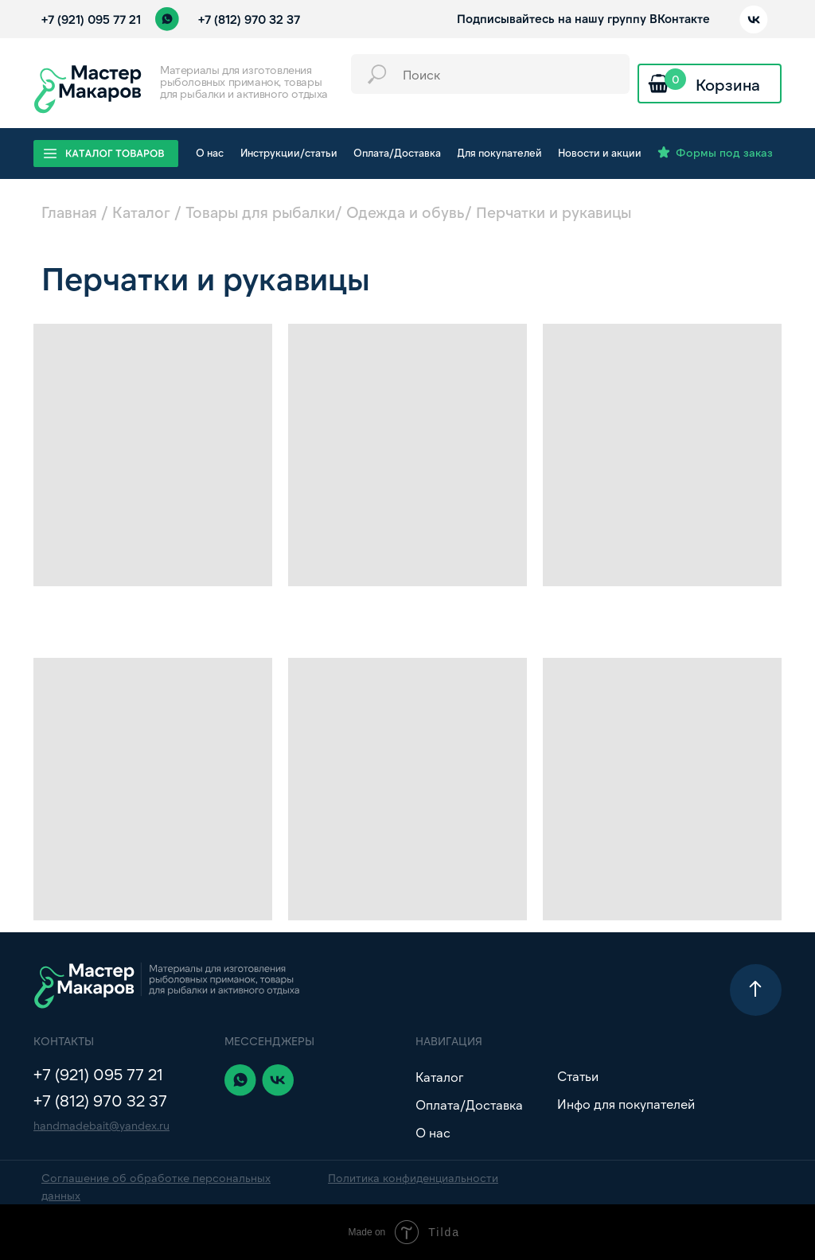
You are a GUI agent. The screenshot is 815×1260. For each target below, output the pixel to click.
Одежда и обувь (405, 212)
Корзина (728, 84)
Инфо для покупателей (626, 1103)
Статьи (578, 1075)
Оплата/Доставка (469, 1104)
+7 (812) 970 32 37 (249, 19)
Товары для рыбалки (260, 212)
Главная (69, 212)
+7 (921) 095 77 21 (91, 19)
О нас (432, 1132)
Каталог (141, 212)
